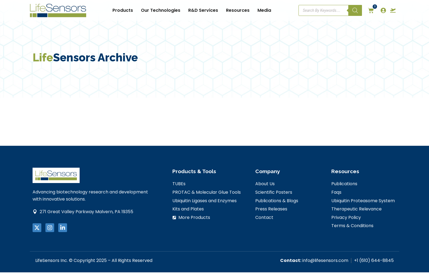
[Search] (355, 10)
